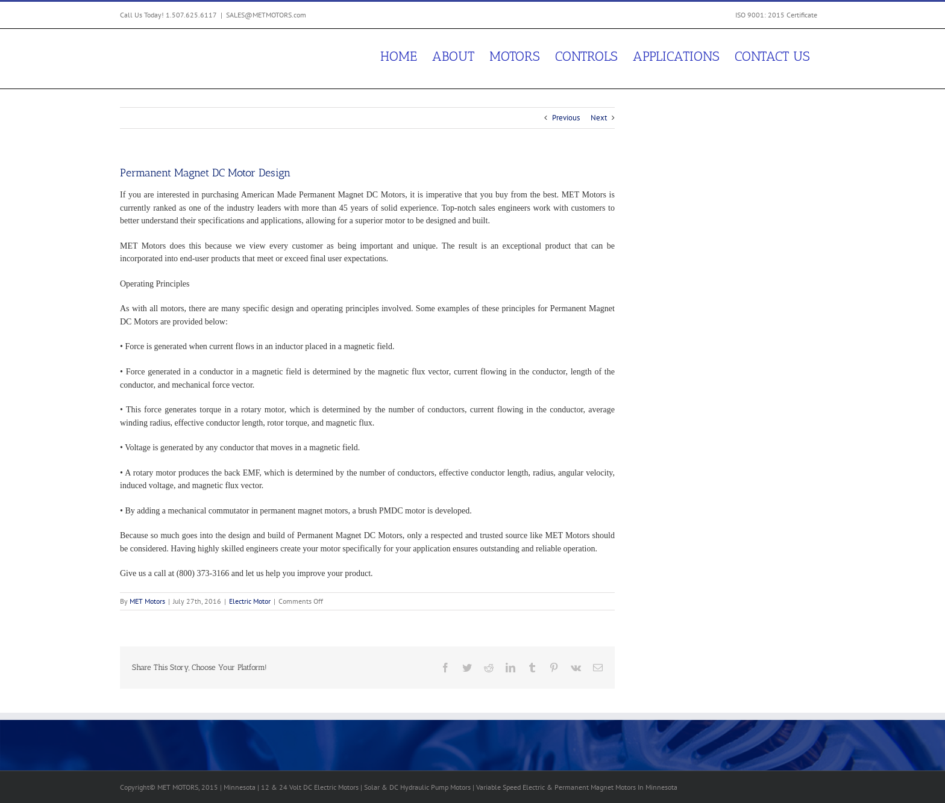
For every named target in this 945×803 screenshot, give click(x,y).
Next (599, 118)
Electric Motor (250, 601)
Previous (566, 118)
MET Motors (147, 601)
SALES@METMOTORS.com (266, 14)
